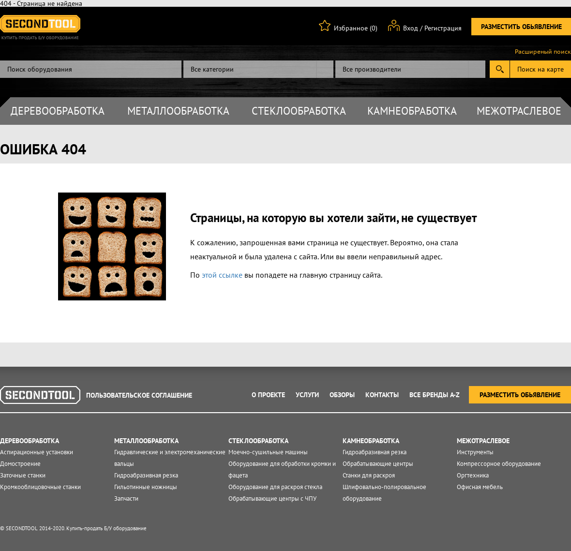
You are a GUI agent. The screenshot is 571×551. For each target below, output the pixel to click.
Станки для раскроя (369, 475)
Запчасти (126, 498)
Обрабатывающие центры (378, 464)
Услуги (307, 394)
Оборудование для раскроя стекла (275, 487)
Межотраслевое (519, 111)
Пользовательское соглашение (139, 395)
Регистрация (443, 28)
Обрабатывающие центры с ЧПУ (272, 498)
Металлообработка (178, 111)
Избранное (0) (355, 28)
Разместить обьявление (521, 26)
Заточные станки (22, 475)
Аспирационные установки (36, 452)
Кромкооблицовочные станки (40, 487)
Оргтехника (473, 475)
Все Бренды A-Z (434, 394)
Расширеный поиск (543, 52)
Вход (410, 28)
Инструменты (475, 452)
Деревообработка (58, 111)
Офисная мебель (480, 487)
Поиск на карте (540, 69)
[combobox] (258, 69)
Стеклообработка (299, 111)
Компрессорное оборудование (499, 464)
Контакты (382, 394)
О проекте (268, 394)
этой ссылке (222, 275)
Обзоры (342, 394)
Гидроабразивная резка (146, 475)
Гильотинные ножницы (145, 487)
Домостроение (20, 464)
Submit (500, 69)
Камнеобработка (412, 111)
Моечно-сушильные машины (268, 452)
